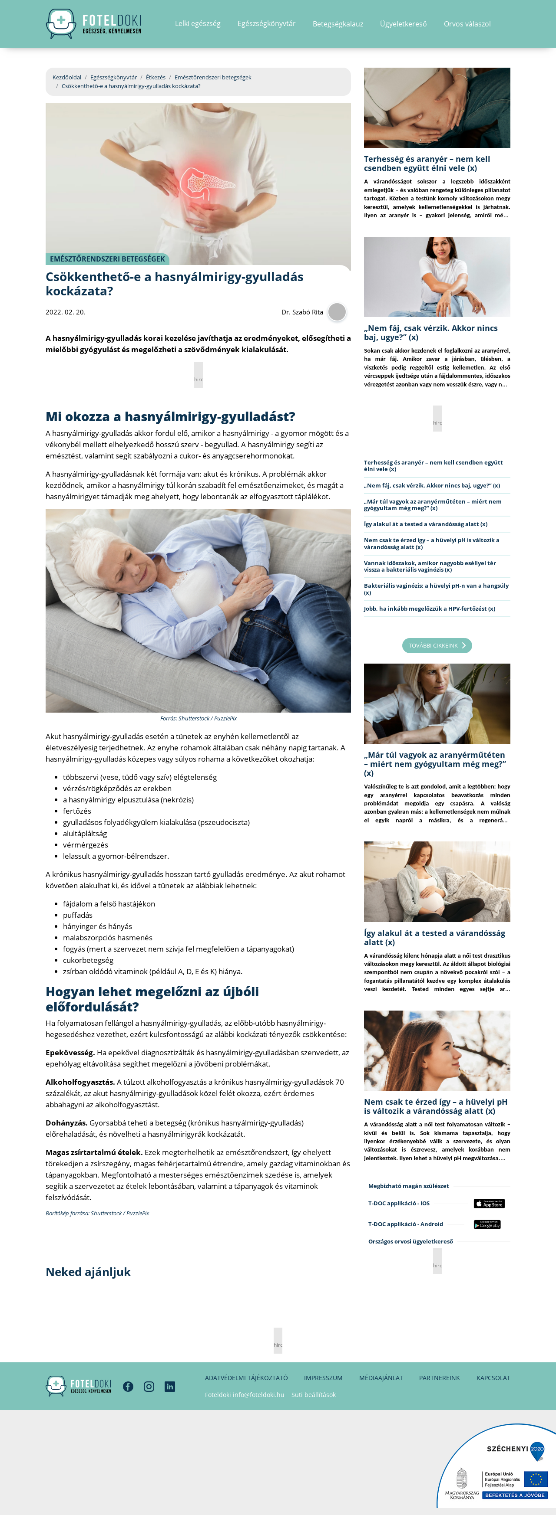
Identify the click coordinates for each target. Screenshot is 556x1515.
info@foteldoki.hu (259, 1395)
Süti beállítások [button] (313, 1395)
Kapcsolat (493, 1378)
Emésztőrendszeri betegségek (213, 77)
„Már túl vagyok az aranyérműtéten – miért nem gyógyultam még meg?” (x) (433, 504)
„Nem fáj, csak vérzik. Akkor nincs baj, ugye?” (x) (431, 332)
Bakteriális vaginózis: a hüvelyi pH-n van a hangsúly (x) (436, 589)
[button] (507, 24)
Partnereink (439, 1378)
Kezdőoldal (67, 77)
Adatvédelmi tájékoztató (246, 1378)
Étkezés (155, 77)
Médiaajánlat (381, 1378)
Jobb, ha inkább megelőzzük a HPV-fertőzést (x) (429, 608)
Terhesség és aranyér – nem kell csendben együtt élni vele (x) (427, 163)
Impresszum (323, 1378)
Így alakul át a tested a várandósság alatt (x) (425, 524)
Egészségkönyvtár (113, 77)
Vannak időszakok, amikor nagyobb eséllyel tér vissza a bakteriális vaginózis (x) (430, 566)
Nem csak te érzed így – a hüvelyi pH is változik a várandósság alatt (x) (432, 543)
